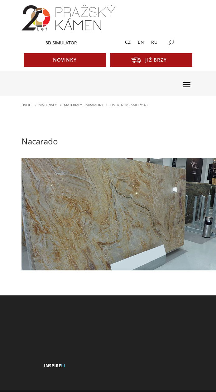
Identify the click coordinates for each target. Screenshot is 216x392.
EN (141, 42)
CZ (128, 42)
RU (154, 42)
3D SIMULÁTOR (61, 43)
